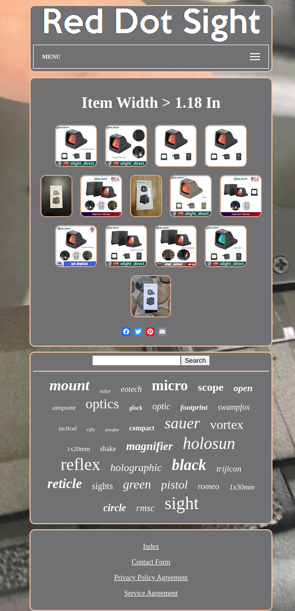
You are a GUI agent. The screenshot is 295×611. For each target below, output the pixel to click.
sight (182, 503)
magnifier (149, 446)
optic (161, 406)
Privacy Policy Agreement (151, 577)
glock (136, 407)
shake (108, 448)
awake (112, 429)
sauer (182, 423)
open (242, 388)
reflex (80, 464)
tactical (68, 428)
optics (102, 403)
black (189, 465)
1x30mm (242, 487)
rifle (91, 429)
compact (142, 428)
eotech (131, 389)
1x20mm (78, 448)
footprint (193, 407)
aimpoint (64, 407)
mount (70, 385)
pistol (174, 484)
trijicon (228, 469)
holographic (136, 468)
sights (102, 486)
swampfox (233, 407)
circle (114, 507)
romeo (208, 486)
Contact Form (151, 562)
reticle (65, 483)
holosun (209, 443)
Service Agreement (151, 593)
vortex (226, 424)
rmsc (145, 508)
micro (170, 385)
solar (105, 391)
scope (210, 387)
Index (151, 546)
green (137, 484)
